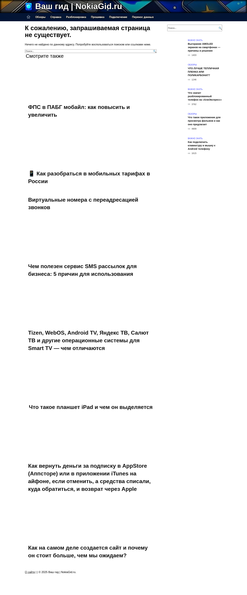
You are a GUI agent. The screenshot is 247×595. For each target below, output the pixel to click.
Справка (55, 17)
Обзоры (40, 17)
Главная (28, 17)
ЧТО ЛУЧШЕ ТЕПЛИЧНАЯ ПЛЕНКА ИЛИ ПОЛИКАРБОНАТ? (203, 72)
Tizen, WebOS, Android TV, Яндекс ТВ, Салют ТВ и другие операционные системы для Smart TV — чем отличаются (88, 340)
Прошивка (97, 17)
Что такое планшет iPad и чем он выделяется (90, 407)
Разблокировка (76, 17)
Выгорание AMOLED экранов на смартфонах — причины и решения (204, 47)
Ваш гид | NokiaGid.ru (78, 6)
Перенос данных (143, 17)
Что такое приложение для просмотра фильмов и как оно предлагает (204, 121)
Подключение (118, 17)
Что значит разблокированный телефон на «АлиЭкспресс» (205, 96)
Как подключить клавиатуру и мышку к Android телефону (201, 145)
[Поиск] (154, 51)
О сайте (30, 572)
